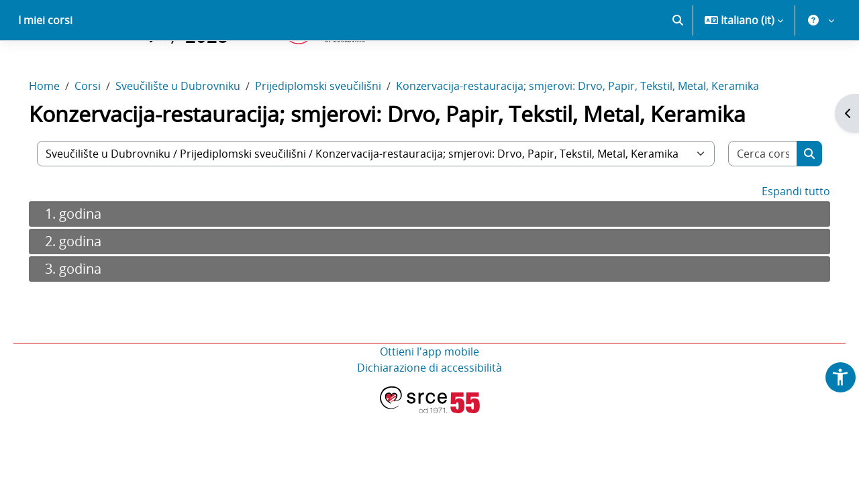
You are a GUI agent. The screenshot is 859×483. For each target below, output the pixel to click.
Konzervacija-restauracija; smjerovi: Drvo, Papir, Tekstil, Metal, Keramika (596, 132)
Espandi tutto (777, 238)
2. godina (92, 288)
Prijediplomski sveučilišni (337, 132)
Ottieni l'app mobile (429, 398)
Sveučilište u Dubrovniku (196, 132)
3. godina (92, 316)
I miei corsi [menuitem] (45, 67)
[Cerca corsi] (746, 200)
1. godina (92, 261)
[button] (678, 67)
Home (63, 132)
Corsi (106, 132)
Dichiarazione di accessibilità (429, 414)
